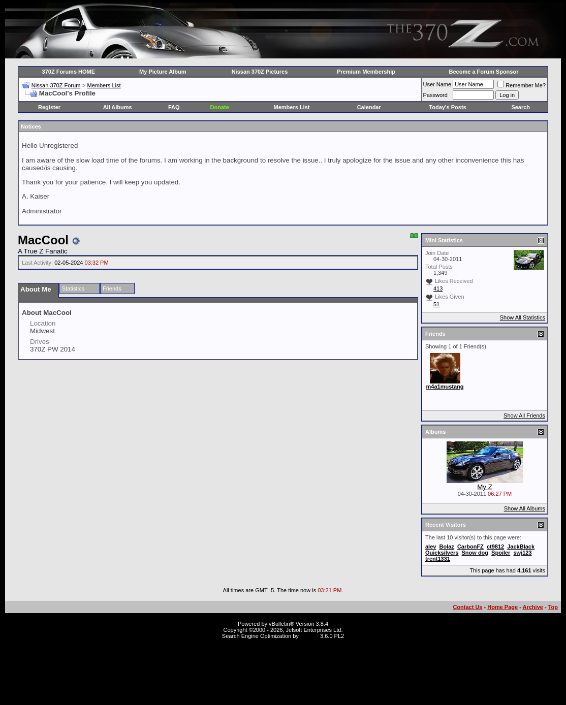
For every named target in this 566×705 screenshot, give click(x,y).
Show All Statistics (522, 317)
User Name (437, 84)
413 (438, 288)
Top (553, 607)
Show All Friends (524, 415)
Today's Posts (447, 107)
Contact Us (467, 607)
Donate (219, 107)
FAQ (174, 107)
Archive (533, 607)
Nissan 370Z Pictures (260, 72)
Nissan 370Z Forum (56, 85)
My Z (484, 487)
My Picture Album (162, 72)
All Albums (117, 107)
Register (49, 107)
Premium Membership (366, 72)
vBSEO (309, 636)
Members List (103, 85)
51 (436, 304)
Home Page (502, 607)
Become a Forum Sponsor (484, 72)
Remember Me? (521, 85)
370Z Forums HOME (69, 72)
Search (520, 107)
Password (435, 95)
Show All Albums (524, 508)
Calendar (369, 107)
